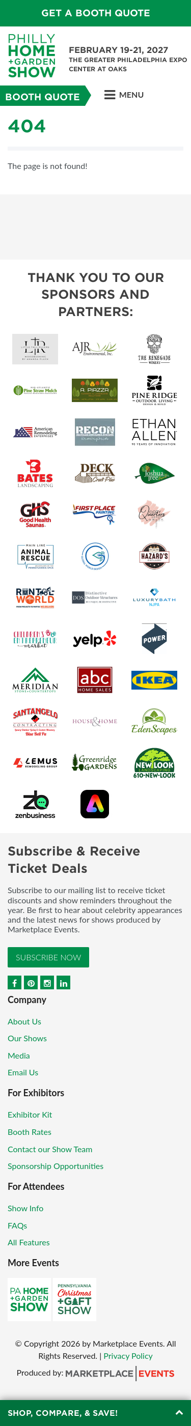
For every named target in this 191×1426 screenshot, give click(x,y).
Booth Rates (29, 1131)
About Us (24, 1021)
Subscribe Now (48, 957)
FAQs (17, 1225)
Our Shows (27, 1038)
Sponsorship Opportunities (55, 1166)
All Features (29, 1242)
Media (19, 1055)
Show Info (25, 1208)
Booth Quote (42, 97)
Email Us (23, 1072)
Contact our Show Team (50, 1149)
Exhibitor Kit (30, 1114)
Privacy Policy (128, 1355)
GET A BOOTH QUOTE (95, 13)
